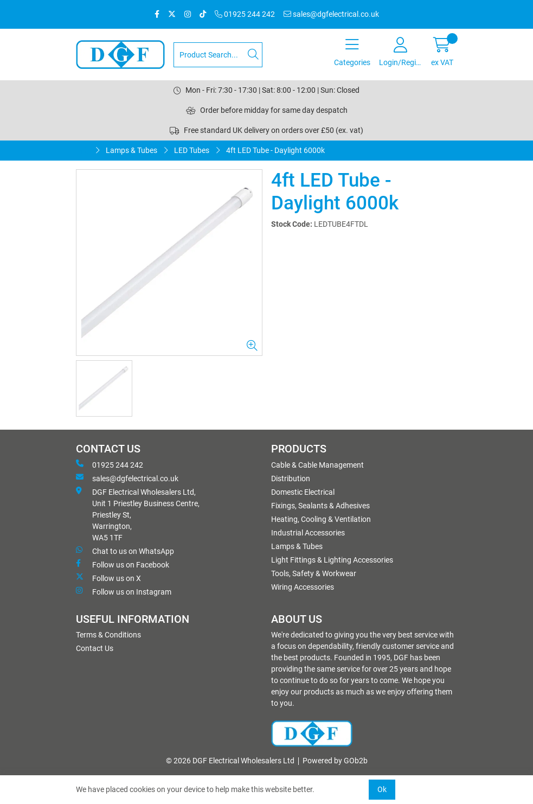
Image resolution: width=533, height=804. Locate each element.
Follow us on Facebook (122, 564)
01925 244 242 (245, 14)
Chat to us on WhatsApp (125, 551)
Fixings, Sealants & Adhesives (320, 505)
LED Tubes (191, 150)
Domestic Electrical (303, 492)
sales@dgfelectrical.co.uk (331, 14)
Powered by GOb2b (335, 760)
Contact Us (94, 648)
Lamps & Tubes (131, 150)
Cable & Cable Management (317, 465)
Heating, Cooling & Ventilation (321, 519)
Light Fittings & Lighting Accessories (332, 560)
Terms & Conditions (108, 634)
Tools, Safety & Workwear (313, 573)
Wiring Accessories (302, 587)
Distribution (290, 478)
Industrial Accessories (308, 532)
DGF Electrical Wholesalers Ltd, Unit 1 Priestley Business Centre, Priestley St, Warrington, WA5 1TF (138, 514)
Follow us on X (108, 578)
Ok (382, 789)
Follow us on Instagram (123, 591)
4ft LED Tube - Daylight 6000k (275, 150)
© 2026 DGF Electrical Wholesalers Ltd (230, 760)
